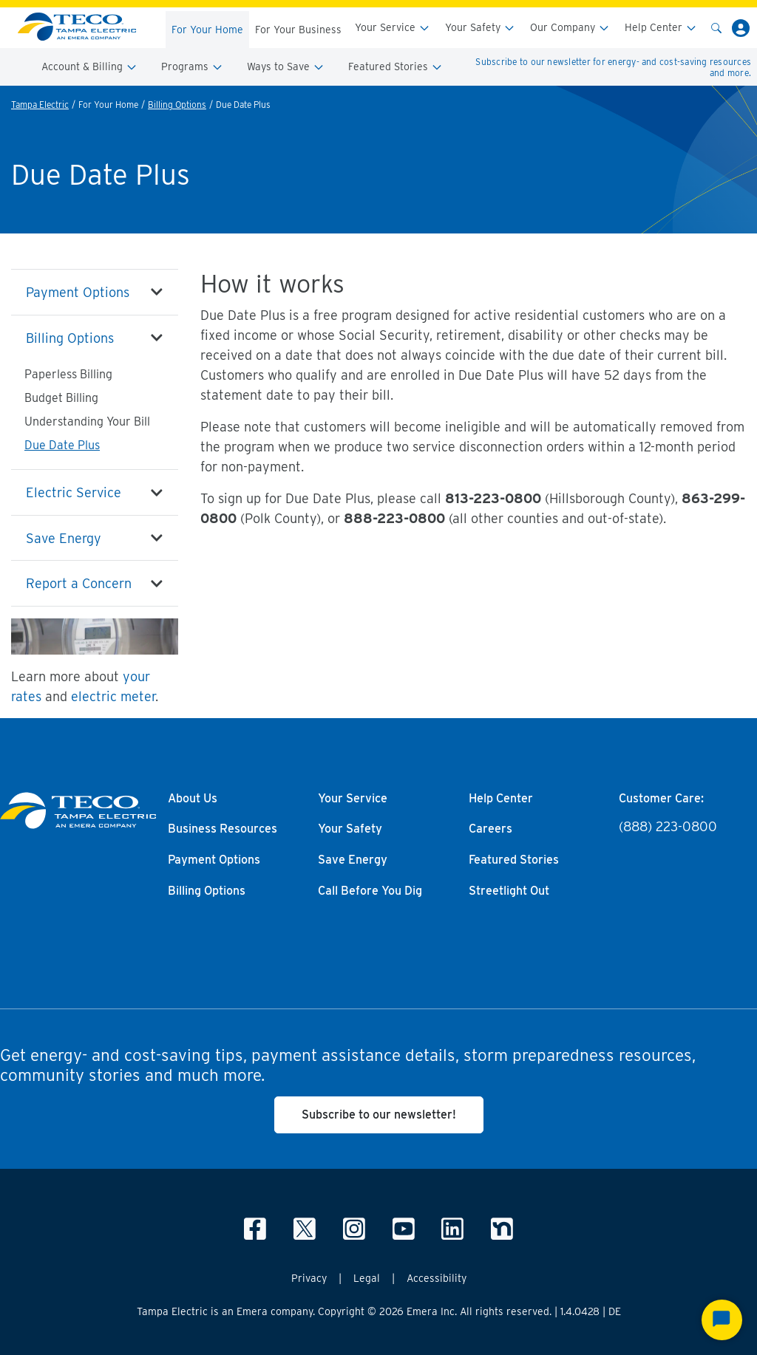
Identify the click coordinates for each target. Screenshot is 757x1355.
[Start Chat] (722, 1320)
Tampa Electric (40, 104)
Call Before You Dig (370, 891)
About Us (192, 798)
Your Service (392, 27)
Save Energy (63, 538)
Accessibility (436, 1278)
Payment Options (77, 292)
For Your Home (207, 29)
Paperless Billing (68, 374)
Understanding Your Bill (87, 421)
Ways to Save (286, 67)
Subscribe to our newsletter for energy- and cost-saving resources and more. (613, 67)
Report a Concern (79, 583)
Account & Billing (89, 67)
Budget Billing (61, 398)
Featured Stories (395, 67)
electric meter (113, 696)
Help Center (661, 27)
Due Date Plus (62, 445)
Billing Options (177, 104)
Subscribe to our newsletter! (379, 1114)
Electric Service (73, 492)
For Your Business (298, 29)
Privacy (309, 1278)
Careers (490, 829)
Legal (366, 1278)
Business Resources (222, 829)
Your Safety (480, 27)
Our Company (570, 27)
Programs (192, 67)
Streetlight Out (509, 891)
